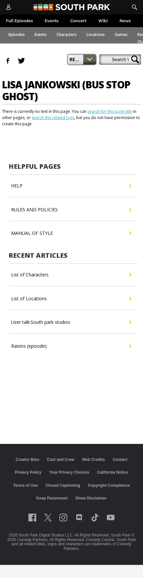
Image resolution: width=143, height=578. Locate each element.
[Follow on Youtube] (111, 517)
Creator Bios (27, 459)
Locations (96, 34)
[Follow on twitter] (48, 517)
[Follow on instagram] (63, 517)
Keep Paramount (51, 498)
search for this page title (109, 111)
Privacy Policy (28, 472)
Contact (120, 459)
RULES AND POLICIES (71, 209)
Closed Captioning (63, 485)
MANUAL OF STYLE (71, 233)
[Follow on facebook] (32, 517)
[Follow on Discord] (79, 517)
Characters (66, 34)
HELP (71, 185)
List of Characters (71, 274)
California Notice (112, 472)
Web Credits (93, 459)
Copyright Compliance (109, 485)
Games (121, 34)
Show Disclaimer (91, 498)
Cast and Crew (60, 459)
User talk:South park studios (71, 322)
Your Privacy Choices (69, 472)
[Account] (8, 7)
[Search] (134, 7)
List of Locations (71, 298)
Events (41, 34)
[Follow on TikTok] (95, 517)
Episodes (16, 34)
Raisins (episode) (71, 346)
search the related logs (53, 117)
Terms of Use (25, 485)
